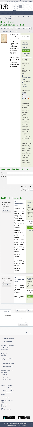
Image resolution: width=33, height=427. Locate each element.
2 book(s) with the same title (8, 31)
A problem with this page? (7, 395)
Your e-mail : (3, 173)
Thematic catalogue (7, 340)
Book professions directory (28, 13)
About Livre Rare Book (7, 387)
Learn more (22, 425)
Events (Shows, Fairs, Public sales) (8, 350)
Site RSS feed (6, 411)
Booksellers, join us (7, 365)
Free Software (7, 381)
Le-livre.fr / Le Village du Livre (25, 43)
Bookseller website (7, 368)
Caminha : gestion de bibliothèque (6, 372)
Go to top (29, 334)
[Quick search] (17, 6)
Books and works (9, 13)
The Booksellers (17, 13)
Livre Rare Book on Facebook (7, 407)
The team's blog (6, 389)
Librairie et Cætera (30, 280)
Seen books (5, 313)
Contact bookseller (24, 85)
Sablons (24, 47)
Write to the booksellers (10, 1)
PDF (31, 32)
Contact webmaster (7, 392)
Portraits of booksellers (7, 347)
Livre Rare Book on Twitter (7, 403)
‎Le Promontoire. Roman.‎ (19, 205)
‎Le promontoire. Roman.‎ (19, 281)
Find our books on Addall (7, 360)
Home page (3, 13)
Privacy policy (6, 398)
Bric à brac (6, 379)
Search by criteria (15, 9)
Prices (5, 376)
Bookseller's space (26, 1)
